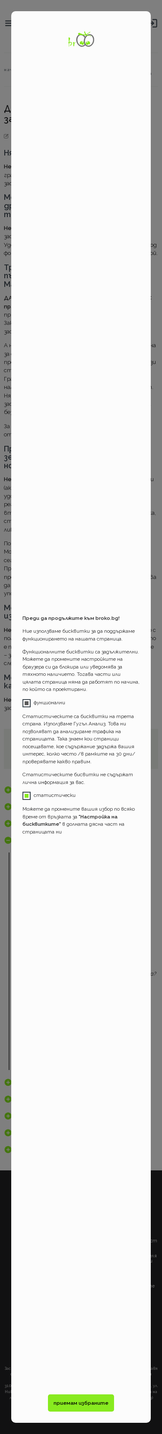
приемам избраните (81, 1403)
